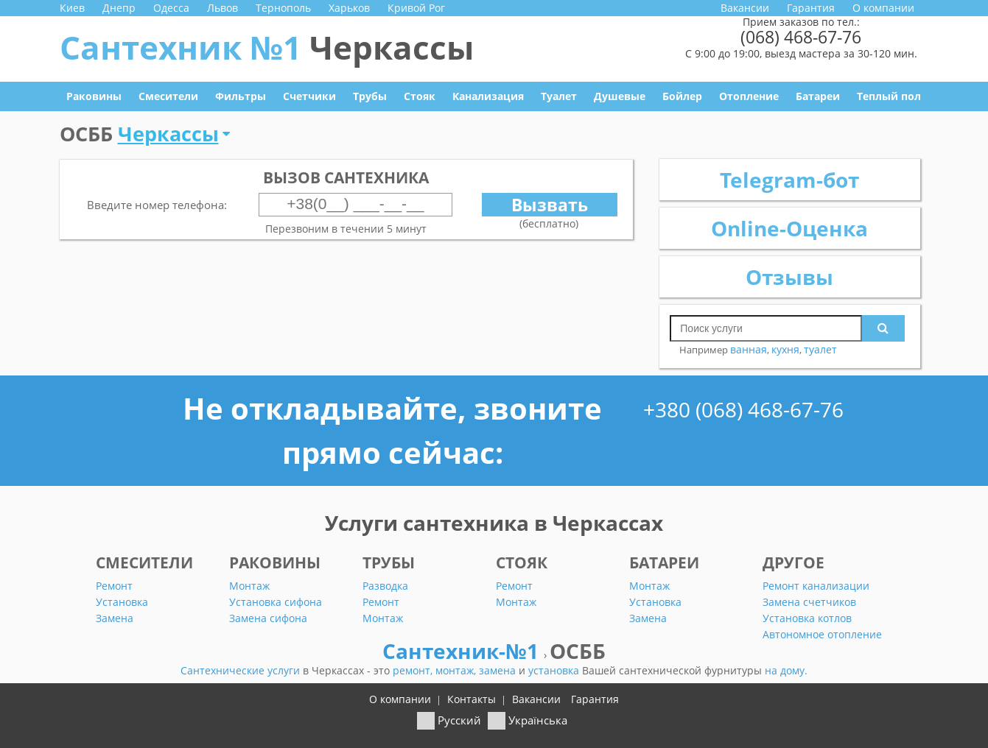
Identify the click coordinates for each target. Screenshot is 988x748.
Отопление (749, 96)
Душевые (619, 96)
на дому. (786, 670)
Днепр (119, 8)
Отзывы (789, 277)
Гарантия (811, 8)
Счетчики (309, 96)
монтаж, (457, 670)
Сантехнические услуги (242, 670)
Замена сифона (268, 618)
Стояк (419, 96)
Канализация (488, 96)
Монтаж (249, 586)
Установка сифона (275, 602)
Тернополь (283, 8)
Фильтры (240, 96)
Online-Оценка (789, 228)
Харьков (349, 8)
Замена (114, 618)
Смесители (168, 96)
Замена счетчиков (809, 602)
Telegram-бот (789, 179)
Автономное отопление (822, 634)
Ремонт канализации (816, 586)
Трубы (370, 96)
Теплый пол (889, 96)
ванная (748, 349)
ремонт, (414, 670)
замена (499, 670)
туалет (820, 349)
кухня (785, 349)
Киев (72, 8)
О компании (883, 8)
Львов (222, 8)
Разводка (385, 586)
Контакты (471, 699)
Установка (122, 602)
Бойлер (682, 96)
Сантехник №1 (267, 47)
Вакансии (745, 8)
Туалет (559, 96)
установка (555, 670)
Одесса (171, 8)
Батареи (818, 96)
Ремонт (114, 586)
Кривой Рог (416, 8)
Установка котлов (807, 618)
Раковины (94, 96)
